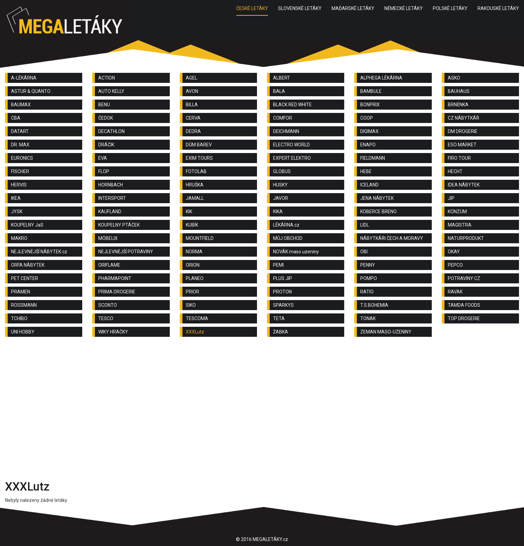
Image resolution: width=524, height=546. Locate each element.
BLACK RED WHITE (292, 104)
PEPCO (455, 265)
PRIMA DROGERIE (116, 291)
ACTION (106, 78)
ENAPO (368, 144)
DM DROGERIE (463, 131)
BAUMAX (21, 104)
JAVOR (280, 198)
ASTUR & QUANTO (30, 91)
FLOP (103, 171)
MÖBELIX (108, 238)
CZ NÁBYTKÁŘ (463, 118)
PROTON (282, 291)
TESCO (105, 318)
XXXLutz (195, 331)
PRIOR (192, 291)
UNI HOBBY (22, 331)
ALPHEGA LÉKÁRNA (381, 78)
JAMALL (195, 198)
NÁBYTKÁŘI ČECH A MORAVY (391, 238)
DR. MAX (20, 144)
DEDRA (193, 131)
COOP (366, 118)
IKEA (16, 198)
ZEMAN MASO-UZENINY (385, 331)
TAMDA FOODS (464, 305)
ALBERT (281, 78)
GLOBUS (282, 171)
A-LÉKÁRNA (23, 78)
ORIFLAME (109, 265)
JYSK (16, 211)
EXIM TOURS (199, 158)
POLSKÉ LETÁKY (450, 8)
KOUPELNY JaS (27, 225)
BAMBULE (371, 91)
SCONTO (107, 305)
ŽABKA (280, 331)
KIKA (278, 211)
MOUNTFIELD (200, 238)
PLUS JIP (282, 278)
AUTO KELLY (111, 91)
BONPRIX (370, 104)
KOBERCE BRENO (378, 211)
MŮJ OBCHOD (287, 238)
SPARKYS (283, 305)
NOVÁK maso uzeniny (296, 251)
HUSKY (280, 184)
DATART (20, 131)
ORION (193, 265)
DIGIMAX (369, 131)
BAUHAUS (459, 91)
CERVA (193, 118)
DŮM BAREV (199, 144)
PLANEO (195, 278)
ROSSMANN (24, 305)
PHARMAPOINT (114, 278)
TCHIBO (19, 318)
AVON (192, 91)
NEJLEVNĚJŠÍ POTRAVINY (125, 251)
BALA (279, 91)
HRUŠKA (195, 184)
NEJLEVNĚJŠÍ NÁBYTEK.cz (39, 251)
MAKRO (19, 238)
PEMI (278, 265)
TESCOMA (197, 318)
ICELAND (369, 184)
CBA (15, 118)
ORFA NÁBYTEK (27, 265)
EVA (102, 158)
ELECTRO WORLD (291, 144)
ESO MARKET (462, 144)
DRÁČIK (106, 144)
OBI (364, 251)
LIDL (364, 225)
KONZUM (457, 211)
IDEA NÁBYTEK (464, 184)
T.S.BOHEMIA (374, 305)
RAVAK (455, 291)
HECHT (455, 171)
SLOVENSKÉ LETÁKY (299, 8)
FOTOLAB (196, 171)
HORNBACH (110, 184)
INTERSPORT (112, 198)
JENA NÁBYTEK (377, 198)
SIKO (191, 305)
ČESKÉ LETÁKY (252, 8)
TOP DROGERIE (464, 318)
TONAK (368, 318)
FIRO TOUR (459, 158)
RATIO (367, 291)
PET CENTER (24, 278)
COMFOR (282, 118)
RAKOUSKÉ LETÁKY (498, 8)
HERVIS (19, 184)
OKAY (454, 251)
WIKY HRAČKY (113, 331)
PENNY (367, 265)
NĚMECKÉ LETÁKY (403, 8)
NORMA (194, 251)
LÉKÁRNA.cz (286, 225)
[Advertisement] (262, 395)
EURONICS (22, 158)
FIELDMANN (372, 158)
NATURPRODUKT (466, 238)
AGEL (191, 78)
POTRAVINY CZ (464, 278)
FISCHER (20, 171)
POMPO (368, 278)
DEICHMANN (286, 131)
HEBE (366, 171)
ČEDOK (105, 118)
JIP (451, 198)
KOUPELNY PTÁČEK (119, 225)
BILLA (192, 104)
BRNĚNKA (458, 104)
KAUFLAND (109, 211)
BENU (104, 104)
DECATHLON (111, 131)
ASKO (454, 78)
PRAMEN (20, 291)
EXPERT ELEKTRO (292, 158)
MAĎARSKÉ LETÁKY (353, 8)
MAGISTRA (460, 225)
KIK (189, 211)
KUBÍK (192, 225)
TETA (279, 318)
